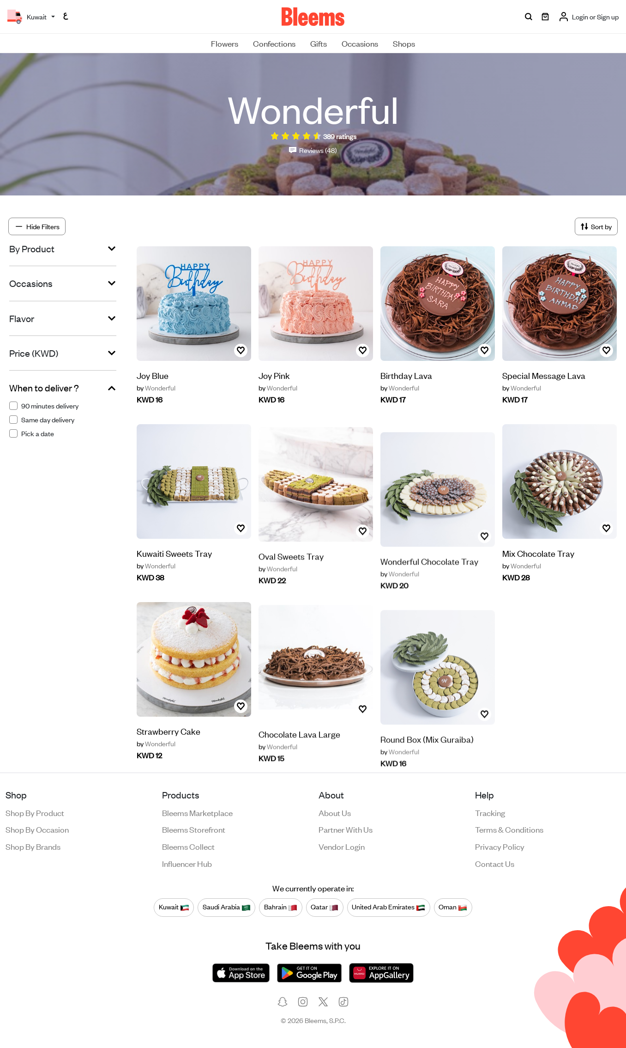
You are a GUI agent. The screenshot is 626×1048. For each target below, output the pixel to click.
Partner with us (346, 829)
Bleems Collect (188, 846)
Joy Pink (274, 375)
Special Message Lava (543, 375)
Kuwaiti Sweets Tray (174, 568)
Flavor (21, 318)
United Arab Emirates (388, 907)
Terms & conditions (509, 829)
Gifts (318, 43)
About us (335, 812)
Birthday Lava (406, 375)
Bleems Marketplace (197, 812)
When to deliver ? (44, 388)
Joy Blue (153, 375)
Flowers (224, 43)
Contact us (494, 863)
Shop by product (35, 812)
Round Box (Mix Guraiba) (427, 759)
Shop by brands (33, 846)
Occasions (360, 43)
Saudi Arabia (227, 907)
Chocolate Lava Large (299, 756)
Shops (404, 43)
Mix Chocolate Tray (538, 553)
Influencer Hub (187, 863)
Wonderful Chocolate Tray (429, 581)
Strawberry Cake (168, 746)
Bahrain (280, 907)
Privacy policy (499, 846)
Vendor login (342, 846)
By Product (31, 249)
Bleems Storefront (193, 829)
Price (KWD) (33, 353)
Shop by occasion (37, 829)
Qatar (324, 907)
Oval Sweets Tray (291, 578)
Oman (453, 907)
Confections (274, 43)
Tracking (490, 812)
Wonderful (156, 387)
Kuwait (174, 907)
